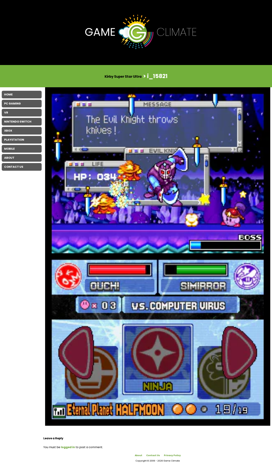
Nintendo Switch (17, 122)
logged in (68, 447)
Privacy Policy (172, 455)
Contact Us (153, 455)
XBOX (8, 131)
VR (6, 113)
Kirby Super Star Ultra (123, 76)
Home (8, 94)
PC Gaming (12, 104)
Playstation (14, 140)
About (138, 455)
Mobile (9, 149)
